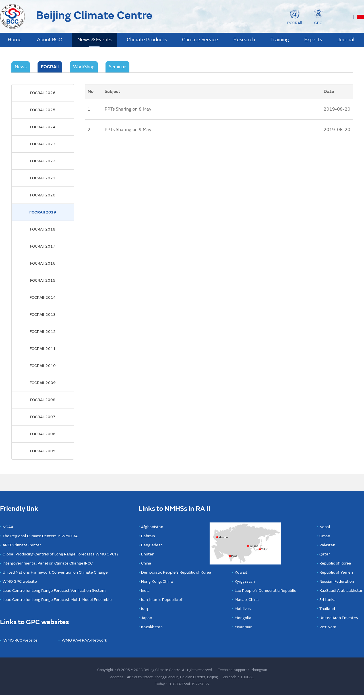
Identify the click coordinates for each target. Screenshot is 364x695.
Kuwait (241, 572)
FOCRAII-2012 (43, 331)
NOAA (8, 526)
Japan (146, 617)
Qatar (324, 554)
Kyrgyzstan (245, 581)
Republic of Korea (335, 563)
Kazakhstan (152, 627)
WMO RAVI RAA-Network (84, 640)
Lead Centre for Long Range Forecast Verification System (54, 590)
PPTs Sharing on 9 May (128, 129)
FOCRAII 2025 (42, 109)
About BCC (49, 39)
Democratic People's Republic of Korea (176, 572)
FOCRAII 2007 (42, 416)
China (146, 563)
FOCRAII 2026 (42, 92)
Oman (324, 536)
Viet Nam (327, 627)
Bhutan (147, 554)
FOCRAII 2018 (42, 229)
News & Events (94, 39)
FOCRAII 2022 (42, 161)
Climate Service (200, 39)
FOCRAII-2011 (43, 348)
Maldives (243, 608)
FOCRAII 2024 (42, 127)
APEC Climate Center (22, 545)
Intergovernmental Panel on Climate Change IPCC (48, 563)
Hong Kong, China (157, 581)
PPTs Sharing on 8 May (128, 109)
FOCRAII (50, 67)
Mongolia (243, 617)
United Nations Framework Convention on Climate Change (55, 572)
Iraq (144, 608)
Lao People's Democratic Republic (265, 590)
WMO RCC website (20, 640)
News (20, 67)
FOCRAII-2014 (43, 297)
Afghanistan (152, 526)
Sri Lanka (327, 599)
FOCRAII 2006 (42, 433)
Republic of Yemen (336, 572)
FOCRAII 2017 (42, 246)
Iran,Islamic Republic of (161, 599)
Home (15, 39)
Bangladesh (152, 545)
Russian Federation (336, 581)
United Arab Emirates (338, 617)
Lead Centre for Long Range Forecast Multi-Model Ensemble (57, 599)
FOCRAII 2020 (42, 195)
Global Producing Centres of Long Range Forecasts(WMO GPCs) (60, 554)
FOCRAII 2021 (42, 178)
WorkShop (83, 67)
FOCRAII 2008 (42, 399)
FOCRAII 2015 (42, 280)
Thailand (327, 608)
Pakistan (327, 545)
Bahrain (148, 536)
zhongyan (259, 670)
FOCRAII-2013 (43, 314)
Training (279, 39)
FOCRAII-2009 (43, 382)
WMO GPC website (20, 581)
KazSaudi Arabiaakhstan (341, 590)
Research (244, 39)
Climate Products (147, 39)
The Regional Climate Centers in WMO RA (40, 536)
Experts (313, 39)
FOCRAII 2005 (42, 451)
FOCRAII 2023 (42, 144)
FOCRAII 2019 (42, 212)
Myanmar (243, 627)
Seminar (117, 67)
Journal (346, 39)
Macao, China (247, 599)
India (145, 590)
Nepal (324, 526)
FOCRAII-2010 (43, 365)
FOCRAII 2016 (42, 263)
